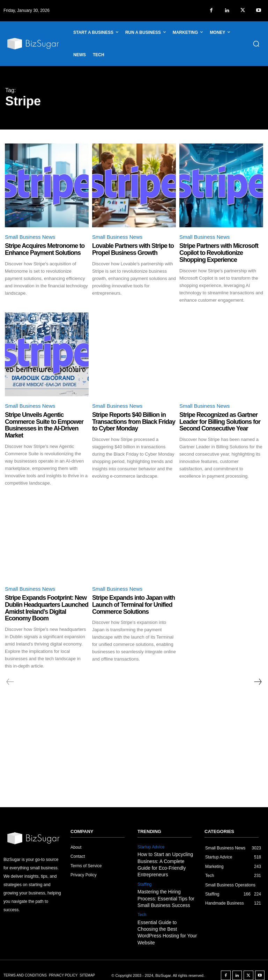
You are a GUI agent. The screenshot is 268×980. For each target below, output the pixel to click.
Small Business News (30, 237)
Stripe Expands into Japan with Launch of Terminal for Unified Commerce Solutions (133, 604)
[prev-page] (10, 682)
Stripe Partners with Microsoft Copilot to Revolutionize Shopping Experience (218, 252)
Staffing (144, 882)
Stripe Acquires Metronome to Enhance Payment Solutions (44, 249)
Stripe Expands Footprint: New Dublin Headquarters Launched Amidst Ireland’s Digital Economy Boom (46, 608)
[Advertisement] (134, 755)
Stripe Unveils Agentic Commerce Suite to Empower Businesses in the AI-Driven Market (44, 425)
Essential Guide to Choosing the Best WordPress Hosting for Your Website (166, 925)
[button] (256, 43)
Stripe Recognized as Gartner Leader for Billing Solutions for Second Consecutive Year (219, 421)
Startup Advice (150, 847)
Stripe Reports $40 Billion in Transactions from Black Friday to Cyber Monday (133, 421)
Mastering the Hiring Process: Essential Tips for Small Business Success (167, 896)
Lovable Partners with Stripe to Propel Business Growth (133, 249)
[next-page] (257, 682)
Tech (141, 911)
